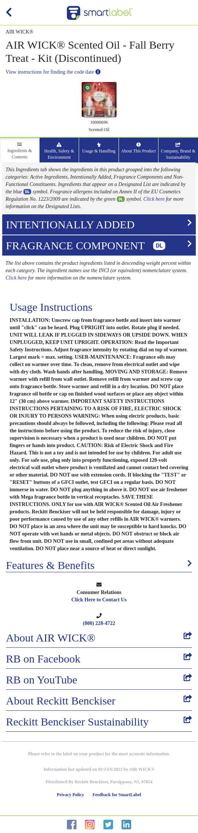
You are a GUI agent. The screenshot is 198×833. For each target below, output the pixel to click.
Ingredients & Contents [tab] (19, 150)
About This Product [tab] (138, 148)
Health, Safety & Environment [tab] (59, 151)
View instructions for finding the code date (53, 72)
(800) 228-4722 (99, 623)
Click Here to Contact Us (99, 599)
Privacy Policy (70, 794)
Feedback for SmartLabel (116, 794)
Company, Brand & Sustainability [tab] (178, 151)
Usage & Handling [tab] (98, 148)
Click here (153, 199)
